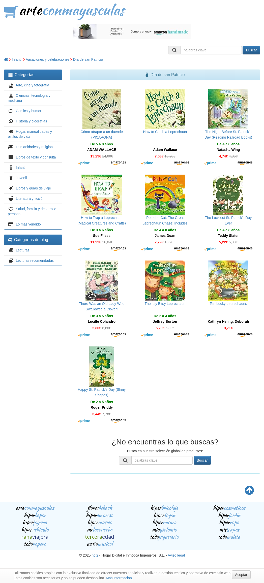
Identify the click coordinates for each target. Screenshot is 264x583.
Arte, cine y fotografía (32, 85)
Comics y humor (28, 111)
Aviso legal (176, 555)
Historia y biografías (31, 121)
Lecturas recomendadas (35, 260)
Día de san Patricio (88, 59)
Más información (119, 578)
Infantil (17, 59)
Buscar (251, 50)
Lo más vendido (28, 224)
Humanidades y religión (34, 147)
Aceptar (241, 575)
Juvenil (21, 178)
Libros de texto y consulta (36, 157)
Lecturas (23, 250)
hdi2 (95, 555)
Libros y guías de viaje (33, 188)
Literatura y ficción (30, 199)
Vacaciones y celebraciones (48, 59)
